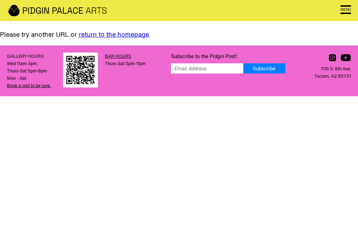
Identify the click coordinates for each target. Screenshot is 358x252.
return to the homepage (114, 34)
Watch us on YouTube (346, 57)
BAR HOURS (118, 56)
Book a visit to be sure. (29, 86)
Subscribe (264, 68)
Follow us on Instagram (332, 57)
